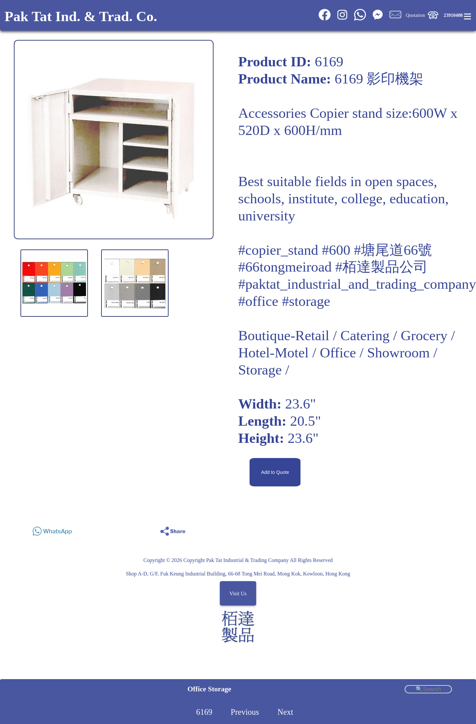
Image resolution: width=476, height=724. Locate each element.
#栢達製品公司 (381, 267)
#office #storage (284, 301)
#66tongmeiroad (285, 267)
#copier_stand (278, 250)
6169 (204, 712)
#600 (336, 250)
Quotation (415, 15)
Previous (245, 712)
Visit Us (238, 593)
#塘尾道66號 (393, 250)
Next (285, 712)
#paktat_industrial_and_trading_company (357, 284)
